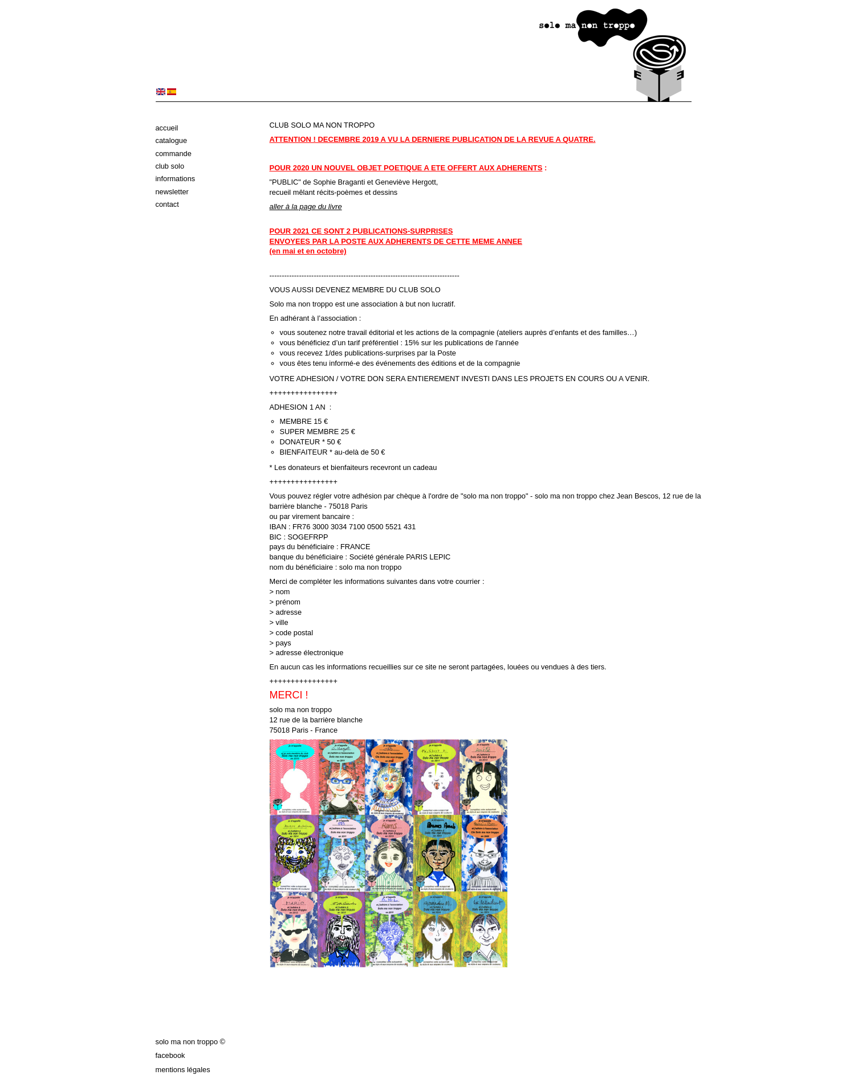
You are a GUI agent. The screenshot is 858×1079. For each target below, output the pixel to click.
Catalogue (172, 140)
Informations (176, 178)
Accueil (167, 128)
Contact (167, 204)
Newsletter (172, 191)
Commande (174, 153)
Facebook (170, 1055)
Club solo (170, 166)
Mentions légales (183, 1069)
